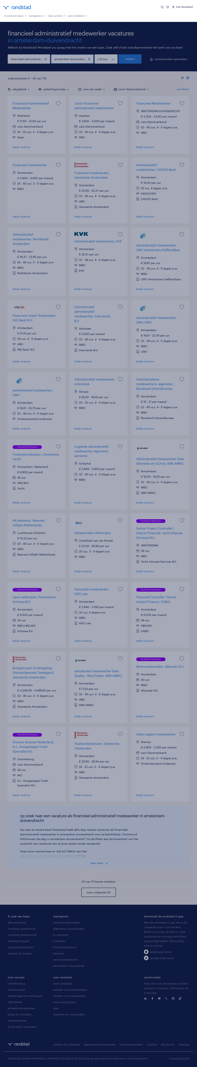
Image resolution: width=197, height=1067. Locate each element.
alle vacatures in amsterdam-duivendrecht (48, 856)
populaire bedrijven (21, 947)
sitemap (184, 1044)
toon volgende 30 (98, 892)
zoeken (130, 59)
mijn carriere (16, 977)
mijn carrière (56, 15)
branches (59, 941)
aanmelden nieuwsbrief (68, 965)
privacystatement (131, 1044)
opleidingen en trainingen (25, 996)
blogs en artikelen (20, 1014)
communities (16, 989)
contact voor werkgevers (69, 996)
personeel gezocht (65, 959)
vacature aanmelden (66, 922)
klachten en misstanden (69, 1014)
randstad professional (22, 935)
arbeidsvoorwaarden (21, 1008)
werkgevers (37, 15)
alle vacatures (17, 922)
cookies (152, 1044)
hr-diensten (60, 935)
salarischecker (17, 1020)
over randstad (77, 15)
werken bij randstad (66, 1044)
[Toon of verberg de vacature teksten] (185, 78)
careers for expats (20, 953)
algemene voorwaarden (68, 928)
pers (56, 1008)
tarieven (58, 953)
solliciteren (15, 1002)
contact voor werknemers (70, 989)
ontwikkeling (16, 983)
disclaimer (168, 1044)
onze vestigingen (64, 1002)
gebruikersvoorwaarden (100, 1044)
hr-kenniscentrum (65, 947)
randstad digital (18, 941)
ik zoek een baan (15, 15)
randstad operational (22, 928)
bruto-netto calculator (22, 1026)
